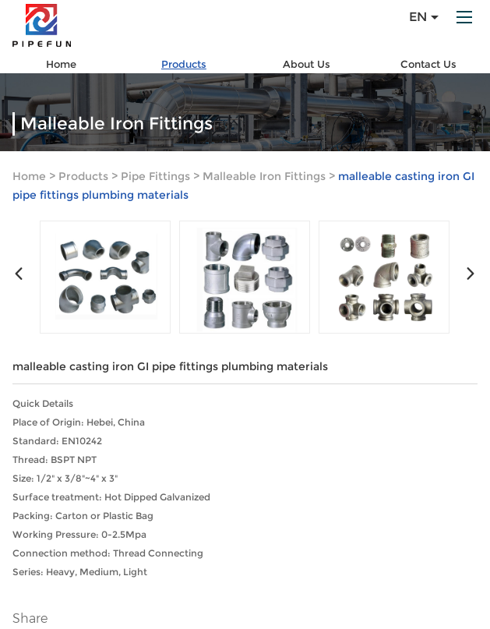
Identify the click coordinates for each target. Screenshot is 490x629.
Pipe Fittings (155, 176)
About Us (306, 64)
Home (61, 64)
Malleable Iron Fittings (264, 176)
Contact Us (428, 64)
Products (183, 64)
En (424, 16)
